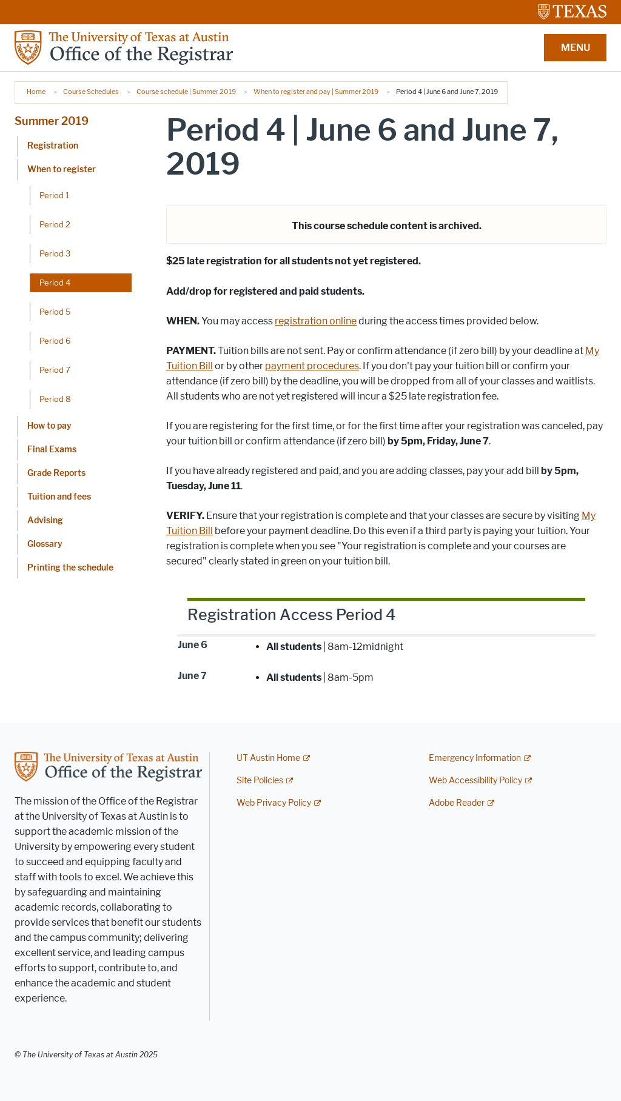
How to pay (49, 426)
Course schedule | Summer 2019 (186, 91)
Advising (45, 520)
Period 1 (54, 195)
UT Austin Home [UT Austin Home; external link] (268, 758)
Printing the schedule (70, 568)
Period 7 (54, 370)
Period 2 (54, 224)
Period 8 (55, 399)
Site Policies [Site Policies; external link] (260, 780)
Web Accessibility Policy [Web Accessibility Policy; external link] (475, 780)
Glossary (44, 544)
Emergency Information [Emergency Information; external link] (475, 758)
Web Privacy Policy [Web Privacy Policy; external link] (274, 803)
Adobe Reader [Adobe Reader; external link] (457, 803)
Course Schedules (91, 91)
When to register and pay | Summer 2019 (315, 91)
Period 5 (55, 311)
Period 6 (55, 341)
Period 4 (54, 282)
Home (36, 91)
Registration (52, 146)
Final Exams (51, 449)
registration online (316, 321)
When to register (61, 169)
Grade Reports (56, 473)
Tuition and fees (59, 497)
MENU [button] (575, 47)
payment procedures (312, 366)
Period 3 (54, 253)
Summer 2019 (52, 121)
